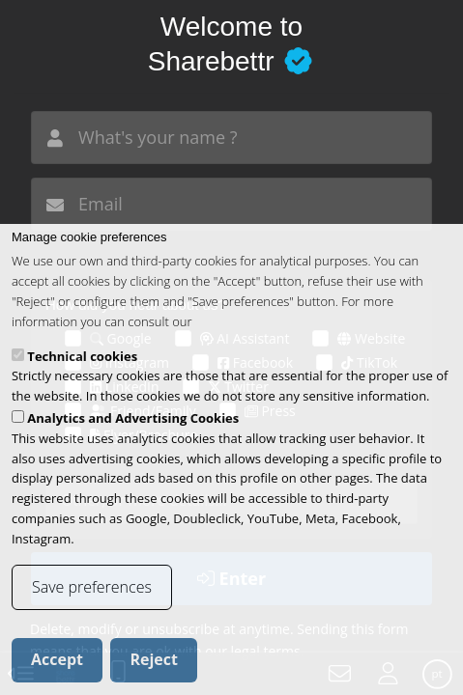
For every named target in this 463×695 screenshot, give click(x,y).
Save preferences (92, 605)
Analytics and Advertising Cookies (133, 436)
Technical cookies (82, 374)
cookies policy (234, 339)
